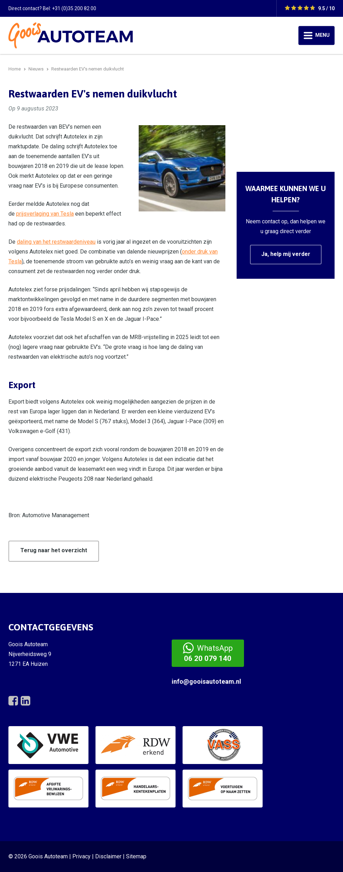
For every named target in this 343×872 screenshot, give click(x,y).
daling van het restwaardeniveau (56, 241)
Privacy (81, 856)
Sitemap (136, 856)
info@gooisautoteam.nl (206, 681)
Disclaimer (108, 856)
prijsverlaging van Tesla (45, 213)
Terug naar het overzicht (53, 550)
